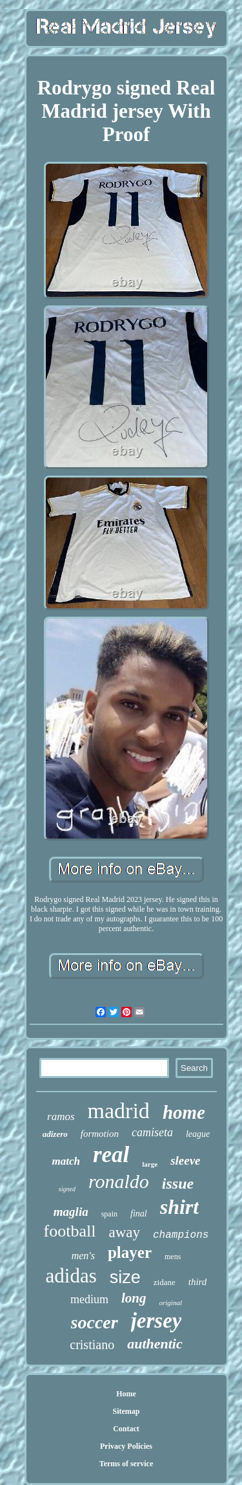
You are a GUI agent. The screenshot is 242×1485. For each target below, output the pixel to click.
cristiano (92, 1344)
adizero (55, 1134)
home (184, 1112)
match (65, 1161)
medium (89, 1299)
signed (67, 1189)
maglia (71, 1211)
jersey (156, 1320)
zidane (165, 1282)
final (138, 1213)
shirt (179, 1206)
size (125, 1277)
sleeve (185, 1160)
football (70, 1231)
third (197, 1282)
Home (126, 1393)
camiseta (152, 1132)
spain (109, 1213)
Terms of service (126, 1463)
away (124, 1232)
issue (178, 1183)
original (170, 1302)
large (149, 1164)
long (133, 1298)
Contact (126, 1428)
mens (173, 1256)
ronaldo (118, 1181)
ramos (61, 1116)
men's (83, 1255)
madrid (119, 1111)
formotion (100, 1133)
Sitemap (126, 1411)
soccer (94, 1322)
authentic (155, 1344)
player (130, 1252)
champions (180, 1235)
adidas (71, 1275)
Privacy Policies (126, 1446)
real (111, 1154)
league (198, 1134)
